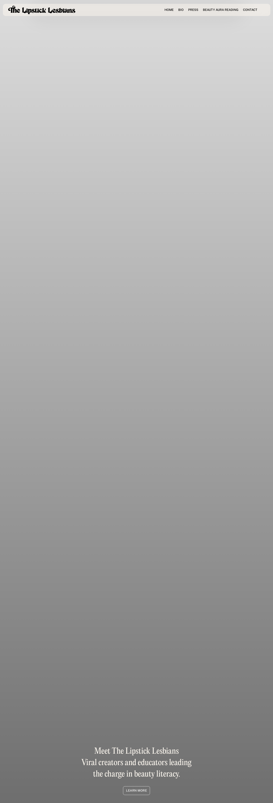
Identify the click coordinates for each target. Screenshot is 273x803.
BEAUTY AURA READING (220, 10)
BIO (181, 10)
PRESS (193, 10)
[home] (41, 10)
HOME (169, 10)
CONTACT (250, 10)
